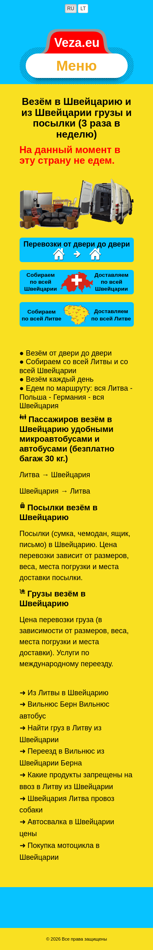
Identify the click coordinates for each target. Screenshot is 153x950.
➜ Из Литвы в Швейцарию (64, 693)
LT (83, 8)
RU (70, 8)
